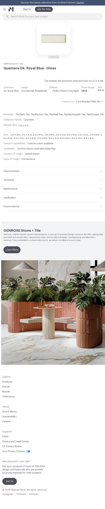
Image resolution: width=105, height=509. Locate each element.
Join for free (43, 9)
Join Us (9, 481)
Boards (6, 392)
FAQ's (5, 436)
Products (7, 382)
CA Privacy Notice (12, 446)
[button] (4, 9)
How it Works (9, 412)
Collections (8, 396)
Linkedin (34, 494)
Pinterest (21, 494)
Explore (80, 3)
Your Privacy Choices (16, 451)
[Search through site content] (54, 16)
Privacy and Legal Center (15, 441)
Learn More (12, 250)
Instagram (7, 494)
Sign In (27, 9)
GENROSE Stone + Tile (13, 64)
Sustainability (9, 416)
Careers (6, 421)
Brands (6, 387)
